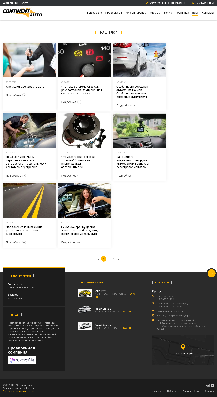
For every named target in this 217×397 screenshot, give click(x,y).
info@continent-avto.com (170, 320)
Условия (186, 391)
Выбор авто (94, 12)
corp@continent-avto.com (170, 326)
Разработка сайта (12, 388)
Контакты (208, 12)
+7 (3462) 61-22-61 (166, 299)
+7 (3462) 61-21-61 (203, 2)
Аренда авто (158, 391)
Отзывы (155, 12)
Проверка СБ (113, 12)
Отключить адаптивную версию (19, 391)
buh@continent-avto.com (170, 323)
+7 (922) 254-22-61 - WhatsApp (172, 303)
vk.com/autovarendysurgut (170, 311)
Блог (195, 12)
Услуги (168, 12)
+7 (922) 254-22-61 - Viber (170, 306)
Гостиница (182, 12)
